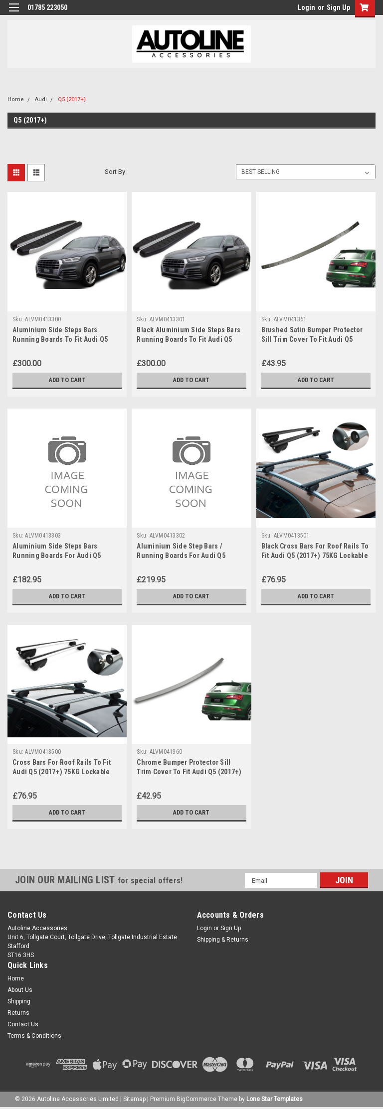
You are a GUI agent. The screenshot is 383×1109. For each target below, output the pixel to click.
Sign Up (338, 7)
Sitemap (134, 1099)
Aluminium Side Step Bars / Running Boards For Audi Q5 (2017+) (181, 555)
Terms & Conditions (34, 1035)
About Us (19, 989)
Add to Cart (67, 380)
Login (306, 7)
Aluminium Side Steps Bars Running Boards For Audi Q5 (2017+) (56, 555)
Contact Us (22, 1024)
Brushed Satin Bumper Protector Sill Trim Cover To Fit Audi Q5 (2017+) (312, 339)
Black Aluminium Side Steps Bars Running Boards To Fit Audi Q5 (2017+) (188, 339)
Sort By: (116, 171)
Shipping (18, 1001)
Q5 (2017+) (72, 99)
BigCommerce (196, 1099)
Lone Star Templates (274, 1099)
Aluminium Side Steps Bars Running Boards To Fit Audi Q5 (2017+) (60, 339)
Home (15, 99)
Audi (41, 99)
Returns (18, 1012)
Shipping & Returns (222, 939)
